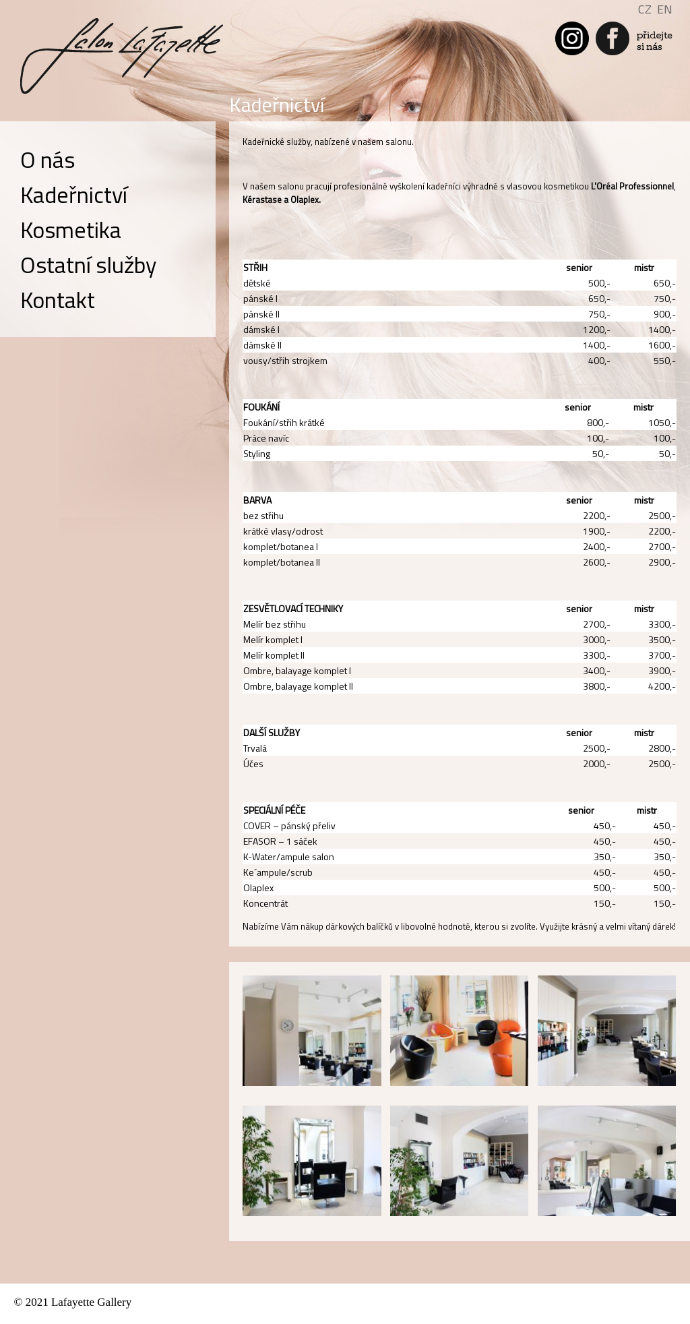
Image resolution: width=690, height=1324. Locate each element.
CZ (645, 9)
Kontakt (57, 299)
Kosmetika (70, 229)
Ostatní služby (88, 264)
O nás (47, 159)
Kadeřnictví (73, 194)
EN (664, 9)
